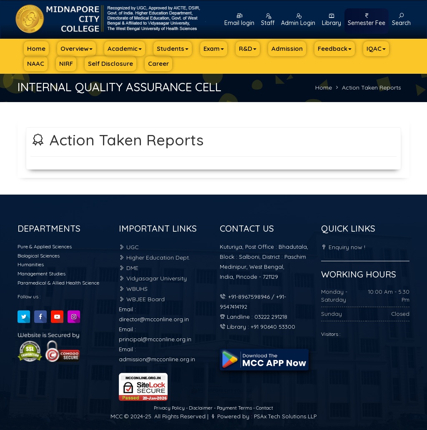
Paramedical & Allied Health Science (58, 283)
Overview (76, 48)
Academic (125, 48)
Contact (264, 408)
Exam (213, 48)
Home (36, 48)
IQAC (376, 48)
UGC (129, 247)
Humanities (31, 264)
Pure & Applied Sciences (45, 246)
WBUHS (133, 288)
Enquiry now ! (343, 247)
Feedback (335, 48)
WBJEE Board (142, 299)
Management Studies (41, 273)
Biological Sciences (39, 255)
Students (172, 48)
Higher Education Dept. (154, 257)
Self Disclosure (110, 64)
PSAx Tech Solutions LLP (285, 416)
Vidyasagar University (153, 278)
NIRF (66, 64)
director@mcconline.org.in (154, 319)
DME (128, 268)
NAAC (35, 64)
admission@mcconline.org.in (157, 359)
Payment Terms (234, 408)
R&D (247, 48)
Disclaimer (201, 408)
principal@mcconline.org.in (155, 339)
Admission (287, 48)
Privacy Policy (170, 408)
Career (158, 64)
